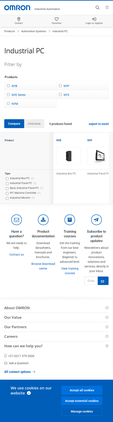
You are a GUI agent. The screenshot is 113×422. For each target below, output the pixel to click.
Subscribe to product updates (96, 236)
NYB (14, 86)
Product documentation (43, 234)
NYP (66, 86)
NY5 (66, 95)
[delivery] (69, 219)
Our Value (13, 317)
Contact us (16, 254)
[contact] (16, 219)
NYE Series (19, 95)
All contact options (19, 372)
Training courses (70, 234)
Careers (11, 336)
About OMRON (17, 307)
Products (9, 31)
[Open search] (97, 8)
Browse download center (43, 266)
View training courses (69, 271)
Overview (34, 123)
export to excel (99, 124)
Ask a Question (16, 363)
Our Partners (15, 326)
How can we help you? (23, 345)
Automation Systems (33, 31)
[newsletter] (96, 219)
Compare (14, 123)
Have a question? (16, 234)
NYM (15, 103)
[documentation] (43, 219)
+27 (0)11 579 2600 (19, 356)
